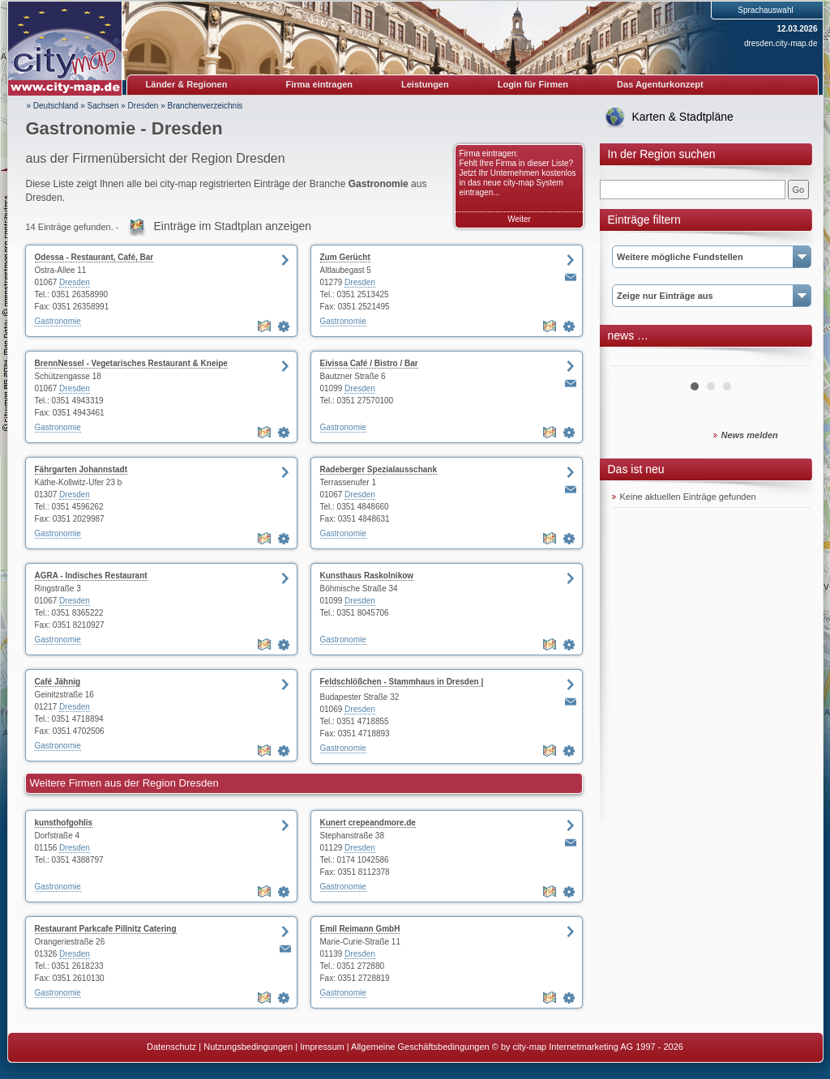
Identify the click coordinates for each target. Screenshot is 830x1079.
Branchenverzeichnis (205, 105)
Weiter (519, 219)
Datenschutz (171, 1046)
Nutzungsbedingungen (248, 1046)
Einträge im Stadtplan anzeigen (233, 226)
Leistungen (425, 84)
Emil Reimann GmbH (360, 928)
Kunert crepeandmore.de (368, 822)
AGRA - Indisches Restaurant (91, 575)
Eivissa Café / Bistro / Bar (369, 363)
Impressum (322, 1046)
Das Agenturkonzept (660, 84)
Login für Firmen (533, 84)
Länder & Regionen (187, 84)
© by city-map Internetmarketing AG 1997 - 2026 (587, 1046)
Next (789, 360)
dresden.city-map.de (781, 43)
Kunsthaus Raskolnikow (367, 575)
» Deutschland (53, 105)
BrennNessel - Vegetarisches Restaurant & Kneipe (131, 363)
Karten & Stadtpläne (683, 116)
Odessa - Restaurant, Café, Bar (94, 257)
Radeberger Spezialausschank (379, 469)
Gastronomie (58, 321)
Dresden (143, 105)
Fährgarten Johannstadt (81, 469)
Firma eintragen (319, 84)
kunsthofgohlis (64, 822)
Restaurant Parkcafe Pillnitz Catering (106, 928)
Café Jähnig (58, 681)
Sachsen (103, 105)
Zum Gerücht (345, 257)
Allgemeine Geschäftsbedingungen (420, 1046)
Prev (633, 360)
